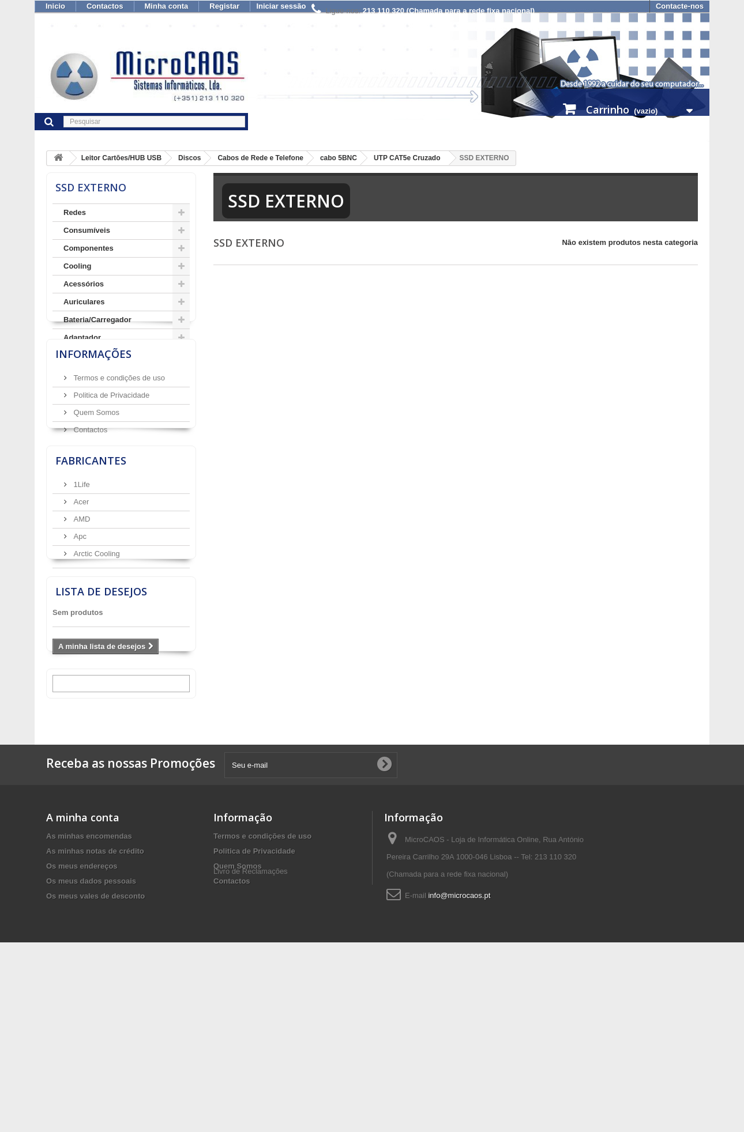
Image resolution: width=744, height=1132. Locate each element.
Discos (189, 158)
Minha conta (167, 6)
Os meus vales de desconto (95, 1056)
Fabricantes (90, 562)
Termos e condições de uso (118, 451)
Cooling (77, 266)
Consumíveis (86, 230)
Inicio (55, 6)
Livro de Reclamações (250, 1062)
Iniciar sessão (281, 6)
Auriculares (84, 301)
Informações (93, 432)
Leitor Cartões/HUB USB (121, 158)
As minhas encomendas (89, 997)
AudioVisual (85, 373)
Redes (74, 212)
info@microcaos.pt (459, 1056)
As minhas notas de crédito (95, 1012)
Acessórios (83, 284)
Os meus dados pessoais (91, 1041)
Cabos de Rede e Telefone (260, 158)
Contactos (105, 6)
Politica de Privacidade (110, 469)
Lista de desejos (101, 737)
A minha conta (82, 978)
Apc (79, 633)
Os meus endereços (82, 1026)
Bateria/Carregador (97, 319)
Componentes (88, 248)
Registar (224, 6)
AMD (81, 616)
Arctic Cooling (96, 650)
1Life (81, 581)
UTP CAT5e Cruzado (407, 158)
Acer (80, 598)
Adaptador (82, 337)
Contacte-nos (680, 6)
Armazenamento (92, 355)
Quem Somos (95, 486)
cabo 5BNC (338, 158)
